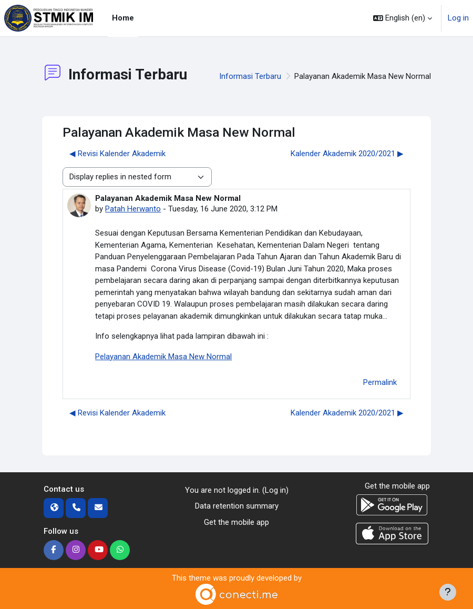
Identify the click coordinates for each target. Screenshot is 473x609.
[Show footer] (447, 592)
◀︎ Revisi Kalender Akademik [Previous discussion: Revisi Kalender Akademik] (117, 153)
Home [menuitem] (123, 18)
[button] (402, 18)
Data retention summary (237, 506)
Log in (458, 18)
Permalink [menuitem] (380, 382)
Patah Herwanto (133, 209)
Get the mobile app (236, 522)
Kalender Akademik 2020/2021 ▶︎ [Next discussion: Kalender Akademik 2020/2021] (347, 153)
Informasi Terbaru (250, 76)
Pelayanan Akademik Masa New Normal (163, 356)
